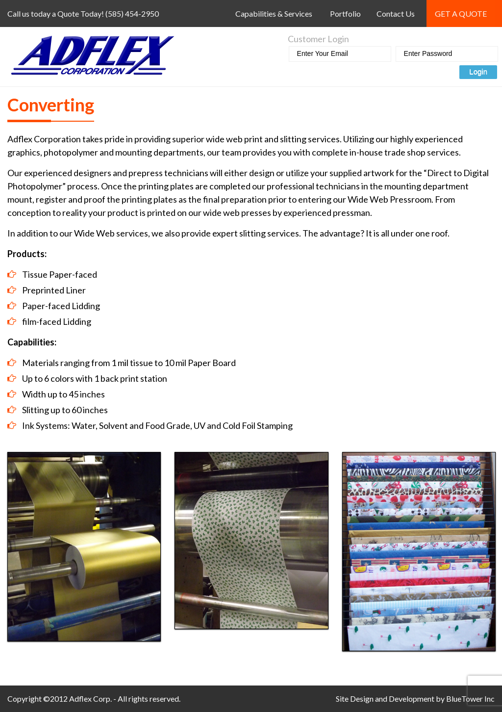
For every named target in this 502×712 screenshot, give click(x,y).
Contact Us (395, 13)
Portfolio (345, 13)
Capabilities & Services (273, 13)
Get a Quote (461, 13)
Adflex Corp (89, 698)
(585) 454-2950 (132, 13)
